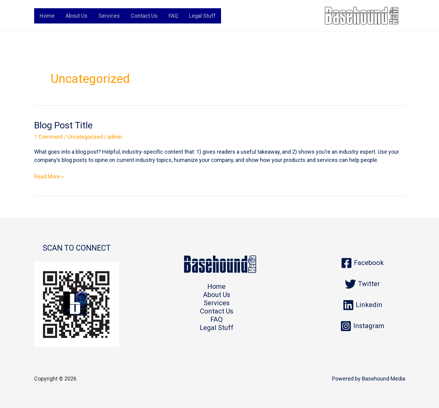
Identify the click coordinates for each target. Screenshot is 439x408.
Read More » (49, 176)
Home (47, 16)
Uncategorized (85, 137)
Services (109, 16)
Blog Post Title (63, 125)
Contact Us (144, 16)
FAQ (173, 16)
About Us (76, 16)
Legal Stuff (202, 16)
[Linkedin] (362, 305)
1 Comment (48, 137)
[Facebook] (362, 263)
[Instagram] (362, 326)
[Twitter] (362, 284)
